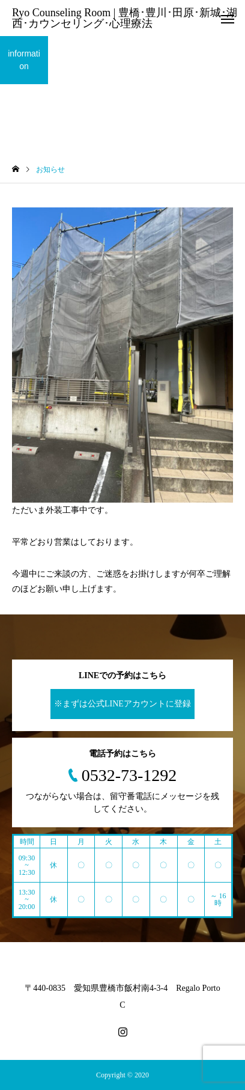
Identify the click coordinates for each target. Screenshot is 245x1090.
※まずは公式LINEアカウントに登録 (122, 703)
